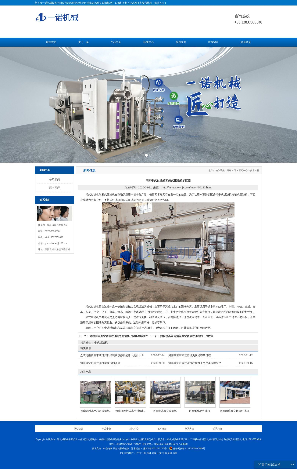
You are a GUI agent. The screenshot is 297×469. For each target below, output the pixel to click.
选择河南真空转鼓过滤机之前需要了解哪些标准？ (119, 336)
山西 (175, 453)
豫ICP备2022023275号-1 (155, 448)
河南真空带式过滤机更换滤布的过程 (189, 355)
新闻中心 (148, 42)
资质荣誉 (181, 42)
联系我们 (246, 42)
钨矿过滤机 (88, 2)
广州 (138, 453)
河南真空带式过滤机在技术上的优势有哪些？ (194, 363)
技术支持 (54, 187)
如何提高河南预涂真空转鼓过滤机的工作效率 (186, 336)
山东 (159, 453)
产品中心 (116, 42)
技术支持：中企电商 (102, 448)
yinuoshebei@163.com (56, 243)
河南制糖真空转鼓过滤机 (234, 410)
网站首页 (51, 42)
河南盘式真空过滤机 (165, 410)
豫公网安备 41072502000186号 (187, 448)
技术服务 (161, 428)
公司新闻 (54, 179)
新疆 (169, 453)
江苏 (143, 453)
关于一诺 (83, 42)
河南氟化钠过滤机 (199, 410)
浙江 (149, 453)
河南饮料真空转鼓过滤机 (95, 410)
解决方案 (189, 428)
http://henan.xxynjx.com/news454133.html (186, 187)
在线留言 (213, 42)
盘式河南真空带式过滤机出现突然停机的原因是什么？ (112, 355)
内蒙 (154, 453)
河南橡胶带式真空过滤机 (130, 410)
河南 (164, 453)
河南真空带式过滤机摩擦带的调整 (100, 363)
